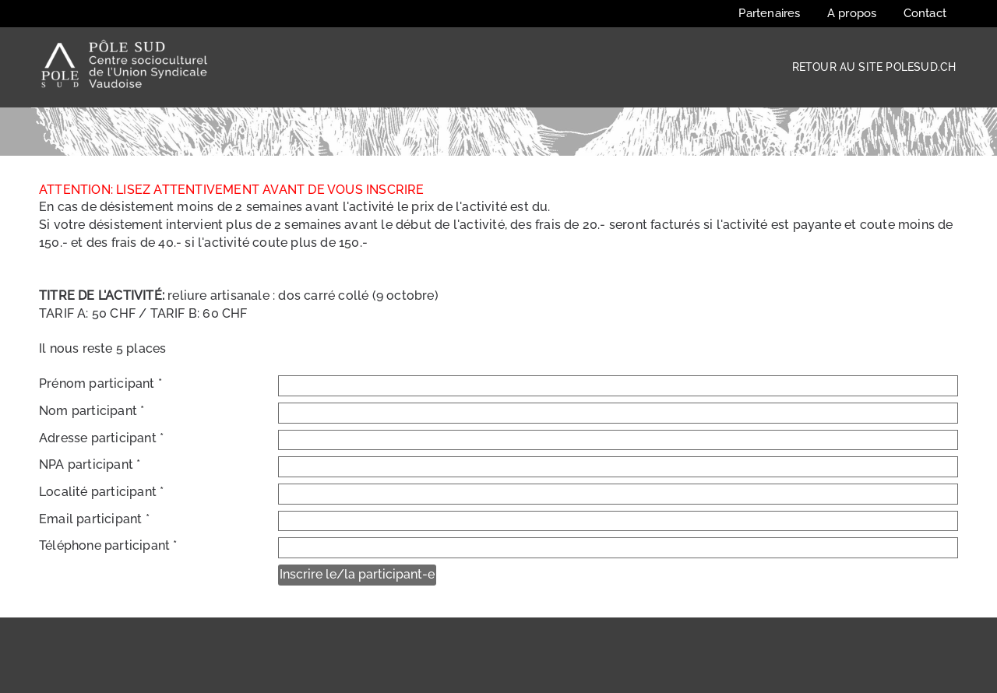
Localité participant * (101, 491)
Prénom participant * (100, 383)
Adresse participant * (101, 438)
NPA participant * (89, 464)
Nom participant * (91, 410)
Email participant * (94, 519)
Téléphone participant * (108, 545)
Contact (925, 13)
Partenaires (769, 13)
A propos (852, 13)
